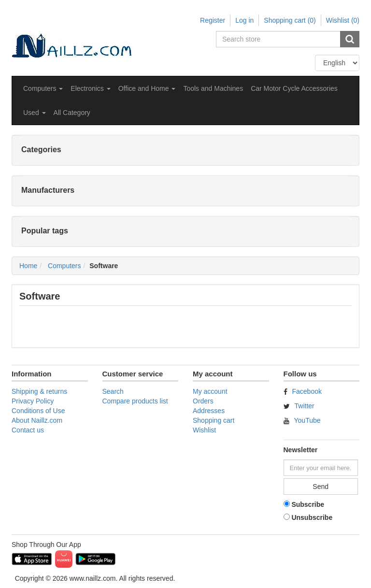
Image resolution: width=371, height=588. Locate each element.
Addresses (209, 411)
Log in (244, 20)
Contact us (28, 430)
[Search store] (279, 39)
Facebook (307, 391)
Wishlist (204, 430)
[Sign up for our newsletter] (321, 467)
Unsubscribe (311, 517)
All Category (72, 112)
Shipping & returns (39, 391)
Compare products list (135, 401)
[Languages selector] (337, 63)
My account (210, 391)
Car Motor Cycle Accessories (294, 88)
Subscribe (307, 504)
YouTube (307, 420)
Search (113, 391)
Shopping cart (213, 420)
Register (212, 20)
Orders (203, 401)
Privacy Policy (33, 401)
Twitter (304, 406)
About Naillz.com (37, 420)
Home (28, 266)
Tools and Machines (213, 88)
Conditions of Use (38, 411)
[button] (43, 88)
